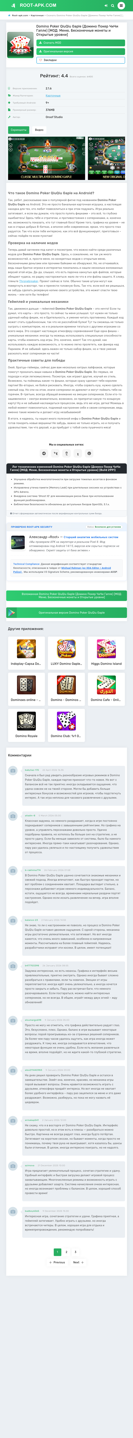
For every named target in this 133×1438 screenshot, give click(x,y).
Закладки (48, 60)
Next (78, 1262)
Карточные (53, 95)
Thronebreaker (28, 281)
